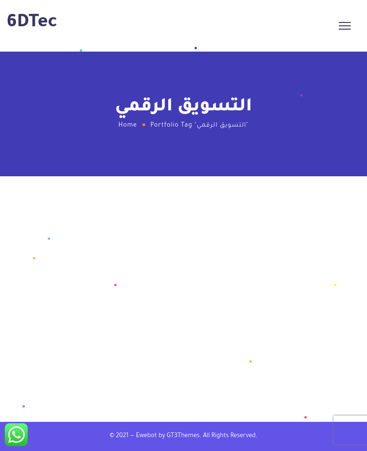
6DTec (32, 23)
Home (128, 125)
